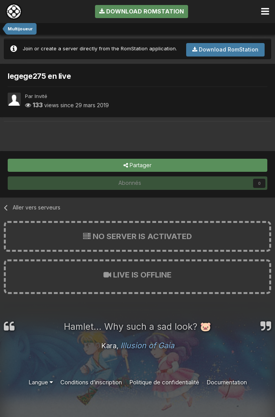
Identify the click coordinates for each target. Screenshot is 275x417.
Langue (40, 382)
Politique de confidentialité (164, 382)
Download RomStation (141, 11)
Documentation (227, 382)
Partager (137, 165)
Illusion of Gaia (147, 345)
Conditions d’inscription (91, 382)
